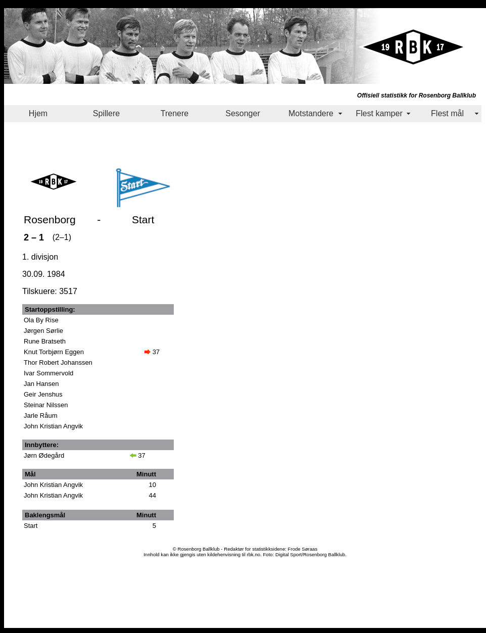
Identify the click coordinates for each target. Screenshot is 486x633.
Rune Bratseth (45, 341)
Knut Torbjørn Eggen (54, 352)
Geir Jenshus (43, 394)
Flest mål (447, 113)
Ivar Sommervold (48, 373)
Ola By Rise (41, 320)
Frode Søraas (303, 549)
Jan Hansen (41, 383)
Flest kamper (379, 113)
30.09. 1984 (43, 274)
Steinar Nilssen (46, 405)
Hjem (38, 113)
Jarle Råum (40, 415)
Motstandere (310, 113)
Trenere (174, 113)
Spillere (106, 113)
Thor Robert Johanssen (58, 362)
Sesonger (242, 113)
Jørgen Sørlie (43, 330)
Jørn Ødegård (44, 455)
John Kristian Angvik (53, 426)
